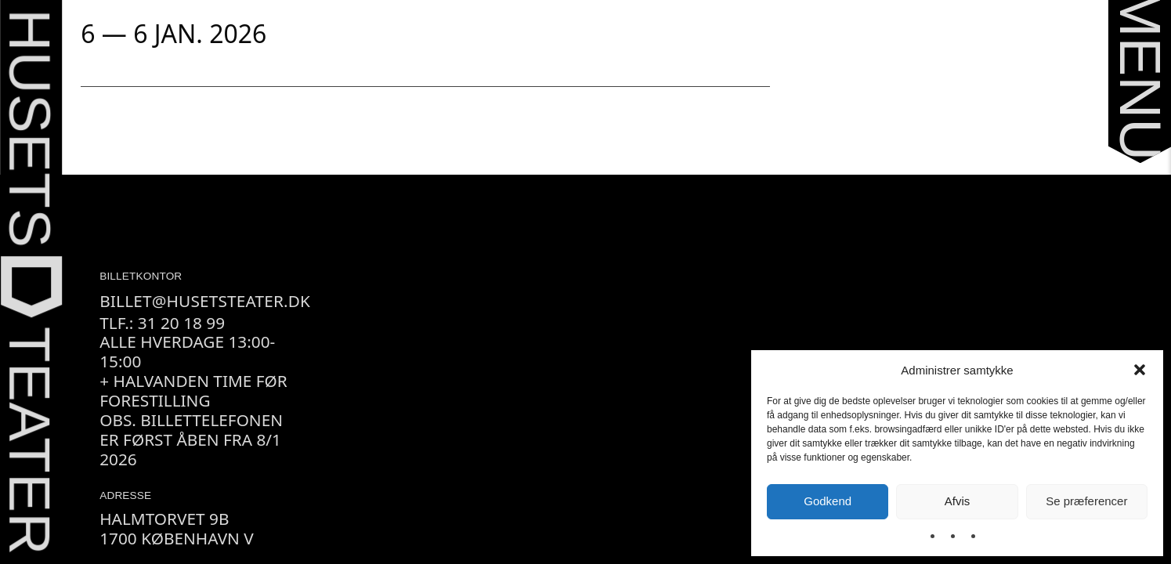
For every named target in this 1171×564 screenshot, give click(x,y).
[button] (1140, 370)
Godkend (827, 501)
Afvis (957, 501)
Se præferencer (1086, 501)
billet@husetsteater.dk (204, 301)
